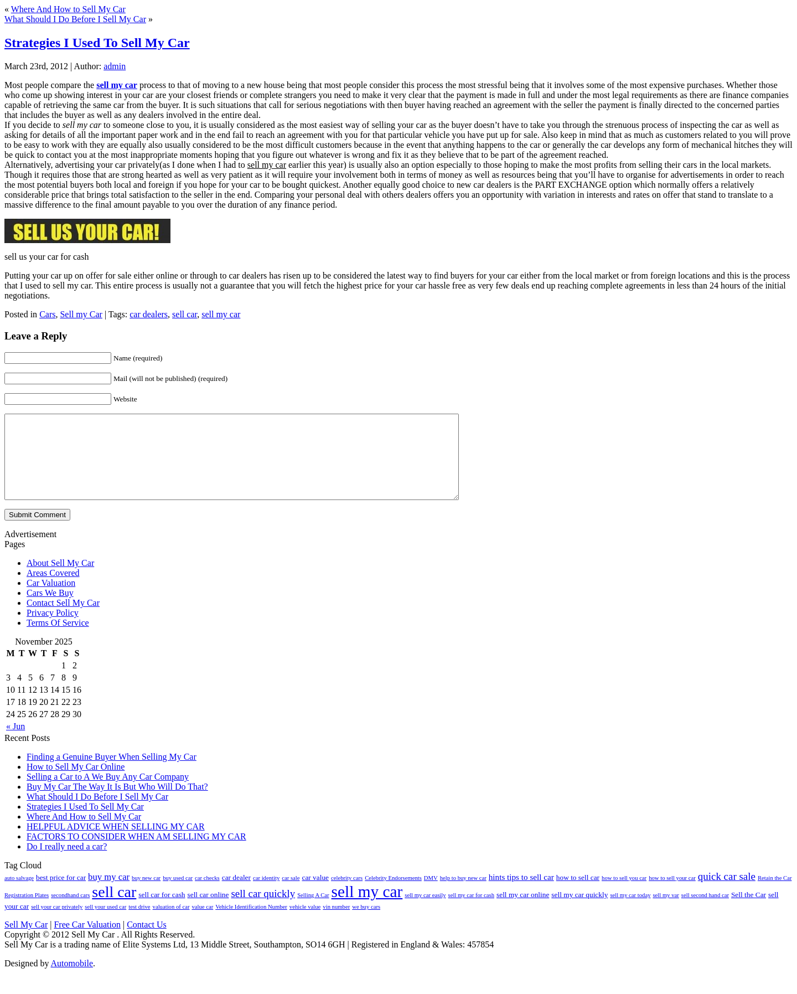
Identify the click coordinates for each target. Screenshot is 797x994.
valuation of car (171, 923)
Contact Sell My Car (63, 619)
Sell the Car (748, 911)
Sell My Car (26, 941)
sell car (184, 314)
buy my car (109, 893)
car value (315, 894)
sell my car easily (425, 912)
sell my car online (522, 911)
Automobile (72, 980)
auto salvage (19, 895)
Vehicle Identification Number (251, 923)
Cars (47, 314)
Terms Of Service (58, 639)
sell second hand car (705, 912)
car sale (290, 895)
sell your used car (105, 923)
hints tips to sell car (521, 893)
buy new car (146, 895)
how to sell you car (624, 895)
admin (114, 66)
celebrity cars (347, 895)
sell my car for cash (471, 912)
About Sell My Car (60, 579)
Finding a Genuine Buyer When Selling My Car (111, 773)
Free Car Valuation (87, 941)
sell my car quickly (579, 911)
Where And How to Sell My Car (68, 9)
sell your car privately (56, 923)
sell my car (220, 314)
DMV (431, 895)
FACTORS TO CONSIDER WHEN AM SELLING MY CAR (136, 853)
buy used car (178, 895)
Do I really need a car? (67, 863)
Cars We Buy (50, 609)
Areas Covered (53, 589)
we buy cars (366, 923)
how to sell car (577, 894)
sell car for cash (161, 911)
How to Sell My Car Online (76, 783)
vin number (336, 923)
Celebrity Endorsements (393, 895)
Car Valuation (51, 599)
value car (202, 923)
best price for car (61, 894)
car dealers (149, 314)
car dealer (236, 894)
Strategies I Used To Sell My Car (97, 42)
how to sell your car (672, 895)
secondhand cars (70, 912)
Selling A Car (313, 912)
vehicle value (305, 923)
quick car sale (726, 893)
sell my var (666, 912)
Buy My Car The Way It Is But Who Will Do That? (117, 803)
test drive (139, 923)
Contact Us (147, 941)
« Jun (15, 743)
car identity (266, 895)
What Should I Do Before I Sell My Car (75, 19)
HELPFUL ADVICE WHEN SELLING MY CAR (116, 843)
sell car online (208, 911)
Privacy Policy (53, 629)
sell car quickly (263, 910)
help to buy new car (463, 895)
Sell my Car (81, 314)
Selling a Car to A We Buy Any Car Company (108, 793)
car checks (207, 895)
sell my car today (630, 912)
